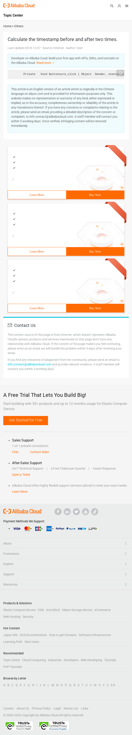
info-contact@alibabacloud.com (29, 364)
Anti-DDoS (53, 610)
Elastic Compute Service (19, 610)
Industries (55, 660)
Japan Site (10, 635)
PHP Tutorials (12, 667)
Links (84, 708)
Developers (71, 660)
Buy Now (95, 195)
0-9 (113, 685)
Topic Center (11, 660)
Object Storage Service (77, 610)
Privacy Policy (41, 708)
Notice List (71, 708)
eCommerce (102, 610)
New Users (32, 641)
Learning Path (12, 641)
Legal (57, 708)
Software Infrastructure (95, 635)
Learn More (37, 195)
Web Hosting (12, 616)
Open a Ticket (21, 474)
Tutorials (110, 660)
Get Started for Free (25, 420)
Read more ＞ (45, 63)
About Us (23, 708)
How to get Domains (63, 635)
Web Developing (91, 660)
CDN (41, 610)
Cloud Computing (34, 660)
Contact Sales (39, 452)
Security (28, 616)
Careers (8, 708)
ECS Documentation (33, 635)
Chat (15, 452)
